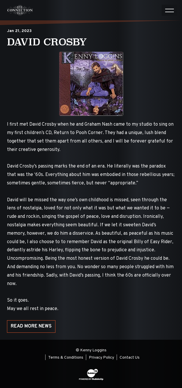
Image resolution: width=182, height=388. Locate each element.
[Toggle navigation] (169, 10)
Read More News (31, 326)
